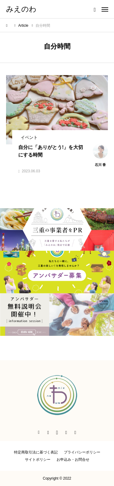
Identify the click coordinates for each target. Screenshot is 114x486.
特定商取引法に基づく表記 (36, 452)
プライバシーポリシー (82, 452)
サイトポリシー (37, 459)
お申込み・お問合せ (73, 459)
